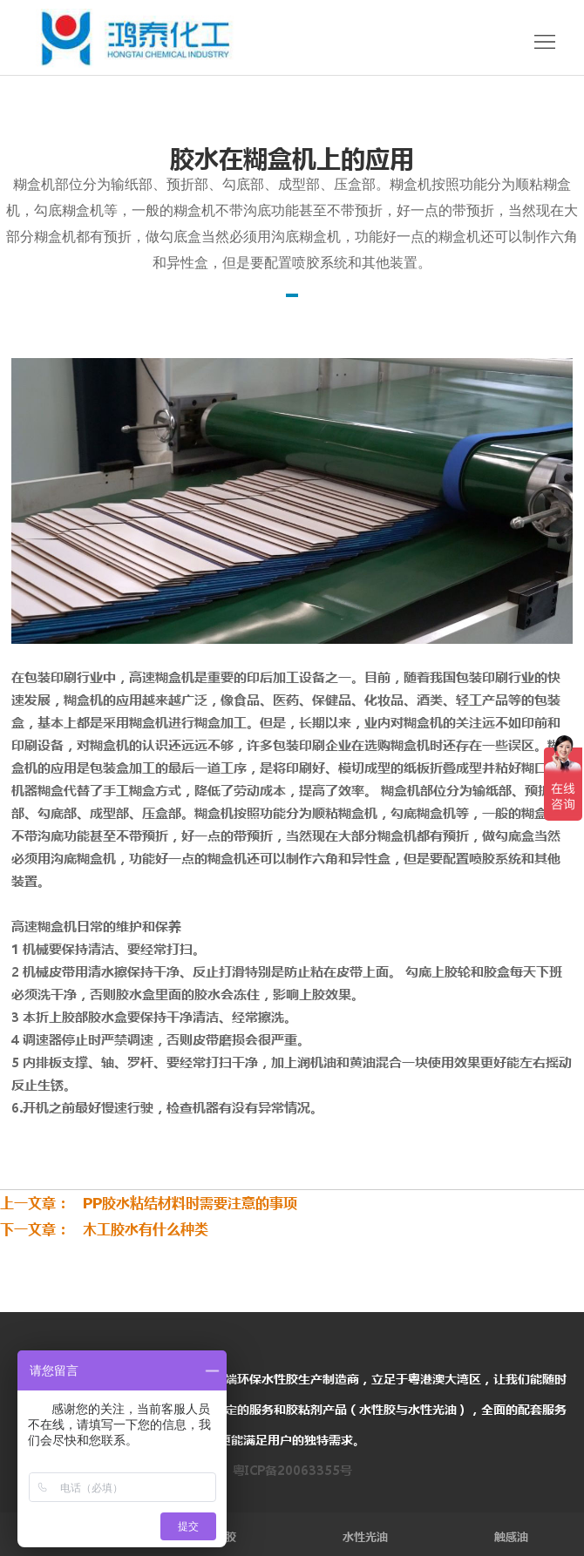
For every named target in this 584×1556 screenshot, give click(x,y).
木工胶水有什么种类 (139, 1229)
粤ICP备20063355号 (292, 1470)
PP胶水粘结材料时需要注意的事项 (183, 1203)
